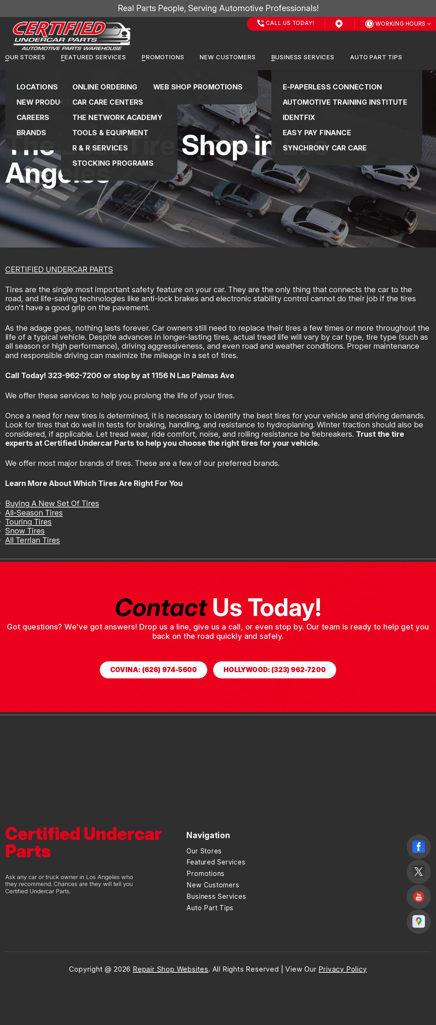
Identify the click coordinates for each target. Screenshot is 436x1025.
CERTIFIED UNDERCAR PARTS (59, 269)
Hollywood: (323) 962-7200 (275, 670)
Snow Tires (25, 530)
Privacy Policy (343, 969)
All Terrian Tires (32, 540)
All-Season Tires (34, 512)
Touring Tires (28, 521)
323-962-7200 (75, 375)
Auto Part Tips (376, 57)
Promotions (163, 57)
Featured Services (93, 57)
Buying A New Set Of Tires (52, 503)
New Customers (227, 57)
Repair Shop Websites (170, 969)
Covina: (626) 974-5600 (153, 670)
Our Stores (25, 57)
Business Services (302, 57)
